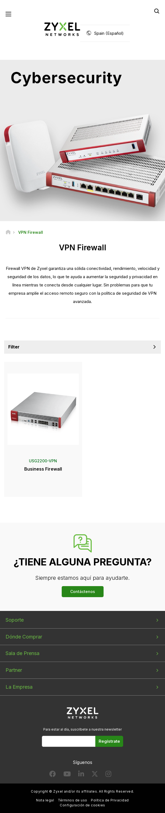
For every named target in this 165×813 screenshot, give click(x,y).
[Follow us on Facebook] (52, 775)
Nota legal (45, 800)
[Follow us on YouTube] (67, 775)
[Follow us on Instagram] (108, 775)
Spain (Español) (109, 33)
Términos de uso (72, 800)
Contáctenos (82, 591)
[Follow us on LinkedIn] (81, 775)
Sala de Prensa (22, 653)
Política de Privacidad (110, 800)
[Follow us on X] (94, 775)
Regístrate (109, 741)
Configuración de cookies (82, 805)
